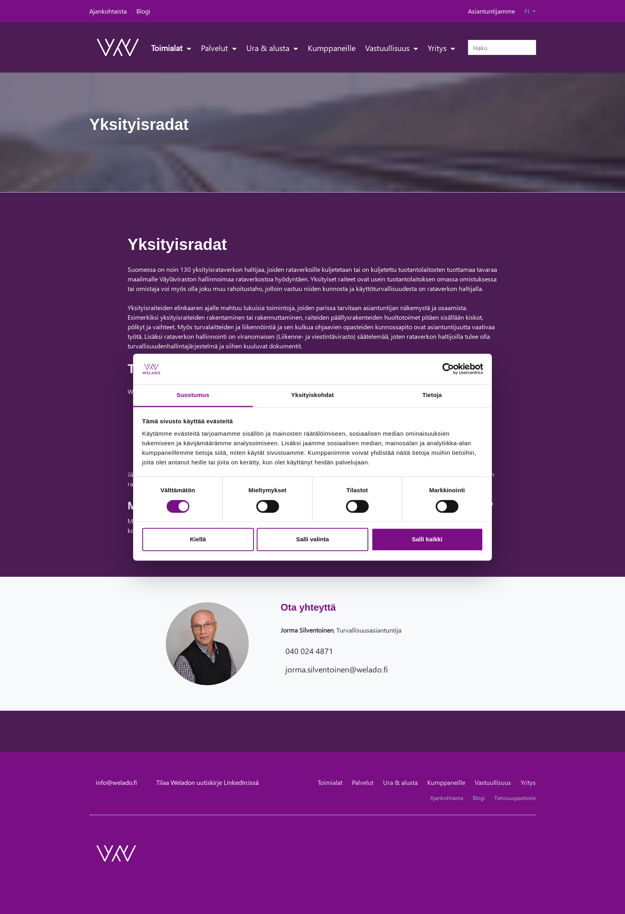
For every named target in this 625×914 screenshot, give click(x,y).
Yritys (438, 47)
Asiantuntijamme (491, 11)
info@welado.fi (116, 782)
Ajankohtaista (108, 11)
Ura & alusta (268, 47)
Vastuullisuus (388, 47)
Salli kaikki (427, 539)
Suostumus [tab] (193, 395)
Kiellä (198, 539)
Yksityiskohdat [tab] (312, 395)
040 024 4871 (309, 650)
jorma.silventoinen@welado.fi (336, 668)
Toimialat (168, 47)
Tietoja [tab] (432, 395)
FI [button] (528, 11)
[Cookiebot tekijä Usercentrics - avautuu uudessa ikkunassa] (448, 369)
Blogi (143, 11)
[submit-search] (531, 47)
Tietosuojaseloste (515, 798)
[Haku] (502, 47)
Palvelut (215, 47)
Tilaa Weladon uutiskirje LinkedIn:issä (207, 782)
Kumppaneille (332, 47)
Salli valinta (312, 539)
